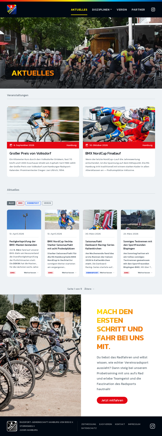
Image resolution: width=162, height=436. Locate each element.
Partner (138, 9)
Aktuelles (79, 9)
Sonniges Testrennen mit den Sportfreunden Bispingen (137, 244)
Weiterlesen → (31, 272)
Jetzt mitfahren (112, 400)
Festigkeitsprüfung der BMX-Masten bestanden (23, 243)
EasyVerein (105, 424)
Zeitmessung (88, 424)
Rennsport (33, 203)
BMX (20, 203)
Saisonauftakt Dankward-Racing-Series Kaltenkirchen (99, 244)
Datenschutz (89, 428)
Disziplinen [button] (100, 9)
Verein (122, 9)
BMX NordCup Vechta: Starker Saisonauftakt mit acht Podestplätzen (61, 244)
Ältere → (89, 289)
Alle (11, 203)
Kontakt (120, 424)
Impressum (134, 424)
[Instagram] (153, 9)
